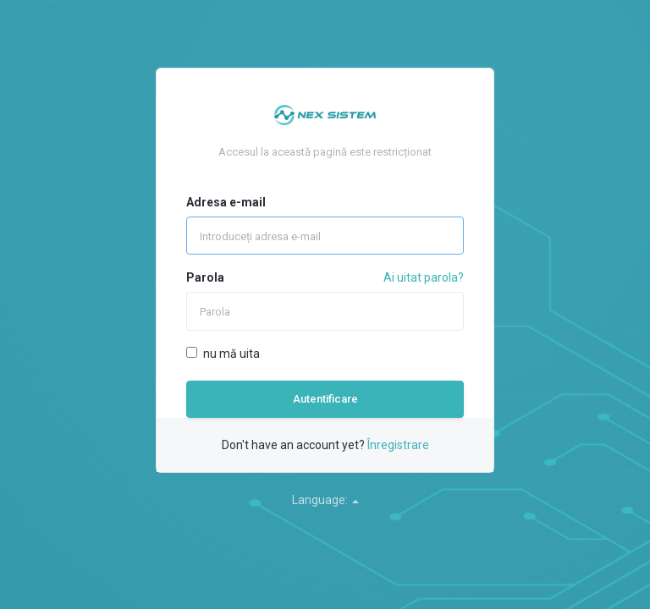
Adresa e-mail (226, 202)
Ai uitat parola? (423, 277)
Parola (205, 277)
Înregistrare (398, 445)
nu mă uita (223, 353)
